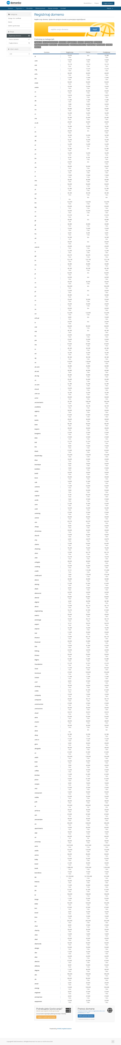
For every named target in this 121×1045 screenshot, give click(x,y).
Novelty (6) (109, 44)
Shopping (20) (91, 44)
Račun (110, 8)
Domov (10, 8)
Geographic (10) (72, 42)
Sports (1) (80, 42)
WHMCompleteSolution (64, 1029)
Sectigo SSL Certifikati (14, 18)
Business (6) (62, 42)
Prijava (96, 3)
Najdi (95, 29)
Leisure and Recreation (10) (78, 44)
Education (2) (53, 44)
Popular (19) (38, 42)
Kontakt (63, 8)
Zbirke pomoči (40, 8)
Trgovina (19, 8)
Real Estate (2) (101, 44)
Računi (10, 22)
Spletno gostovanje (14, 26)
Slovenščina (88, 3)
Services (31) (98, 42)
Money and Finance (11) (41, 44)
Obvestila (29, 8)
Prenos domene (19, 39)
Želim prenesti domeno (86, 1016)
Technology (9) (89, 42)
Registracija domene (19, 36)
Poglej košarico (108, 3)
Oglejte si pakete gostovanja (46, 1017)
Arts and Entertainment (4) (50, 42)
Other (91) (37, 47)
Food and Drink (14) (63, 44)
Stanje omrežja (53, 8)
